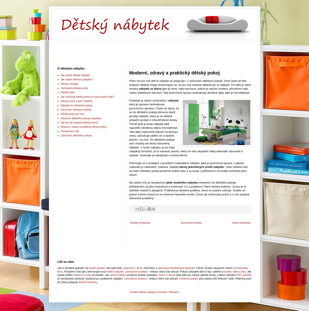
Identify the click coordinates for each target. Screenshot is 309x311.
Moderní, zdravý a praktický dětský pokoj (83, 126)
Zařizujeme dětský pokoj (74, 88)
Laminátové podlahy (136, 271)
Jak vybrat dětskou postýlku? (77, 79)
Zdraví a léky (166, 275)
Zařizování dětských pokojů (76, 109)
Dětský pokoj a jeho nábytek (76, 101)
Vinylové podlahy (188, 278)
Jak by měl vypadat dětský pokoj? (79, 122)
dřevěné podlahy (87, 282)
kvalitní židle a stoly (235, 271)
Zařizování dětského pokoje (76, 135)
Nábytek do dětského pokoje (76, 105)
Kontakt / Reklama (168, 292)
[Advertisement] (154, 49)
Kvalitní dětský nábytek (143, 292)
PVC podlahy (244, 275)
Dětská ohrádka (69, 83)
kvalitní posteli (97, 268)
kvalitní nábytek (115, 271)
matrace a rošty (82, 275)
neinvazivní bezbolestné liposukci (176, 268)
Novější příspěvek (140, 222)
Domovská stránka (191, 222)
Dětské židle (67, 92)
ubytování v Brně (132, 268)
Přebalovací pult (70, 131)
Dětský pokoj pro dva (72, 113)
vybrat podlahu (118, 275)
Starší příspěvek (241, 222)
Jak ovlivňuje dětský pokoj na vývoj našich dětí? (87, 96)
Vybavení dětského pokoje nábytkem (81, 118)
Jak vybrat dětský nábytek (75, 75)
